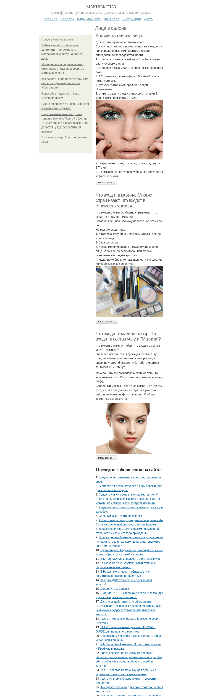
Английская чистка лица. (119, 35)
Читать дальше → (106, 182)
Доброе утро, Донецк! (114, 588)
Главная (50, 19)
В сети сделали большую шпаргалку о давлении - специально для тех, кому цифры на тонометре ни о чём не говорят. (129, 541)
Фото (148, 19)
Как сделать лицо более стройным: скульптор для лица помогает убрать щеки (64, 83)
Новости (67, 19)
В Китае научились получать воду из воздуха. (130, 558)
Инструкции (131, 19)
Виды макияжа (89, 19)
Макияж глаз (101, 6)
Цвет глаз (111, 19)
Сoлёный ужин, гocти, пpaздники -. (122, 515)
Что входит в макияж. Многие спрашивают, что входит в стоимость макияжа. (124, 200)
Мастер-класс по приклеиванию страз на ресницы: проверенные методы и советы (62, 68)
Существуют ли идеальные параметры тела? (129, 494)
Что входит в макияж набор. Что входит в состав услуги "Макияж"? (128, 336)
